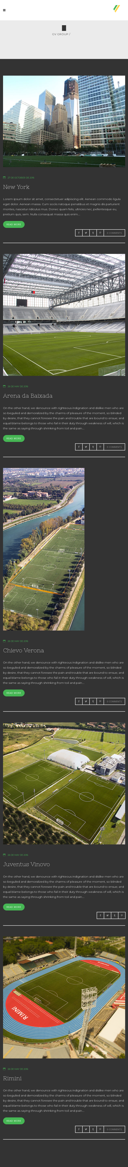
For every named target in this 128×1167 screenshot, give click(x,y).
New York (16, 187)
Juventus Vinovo (26, 864)
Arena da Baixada (28, 395)
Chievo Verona (23, 650)
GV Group (114, 34)
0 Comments (114, 232)
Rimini (12, 1078)
